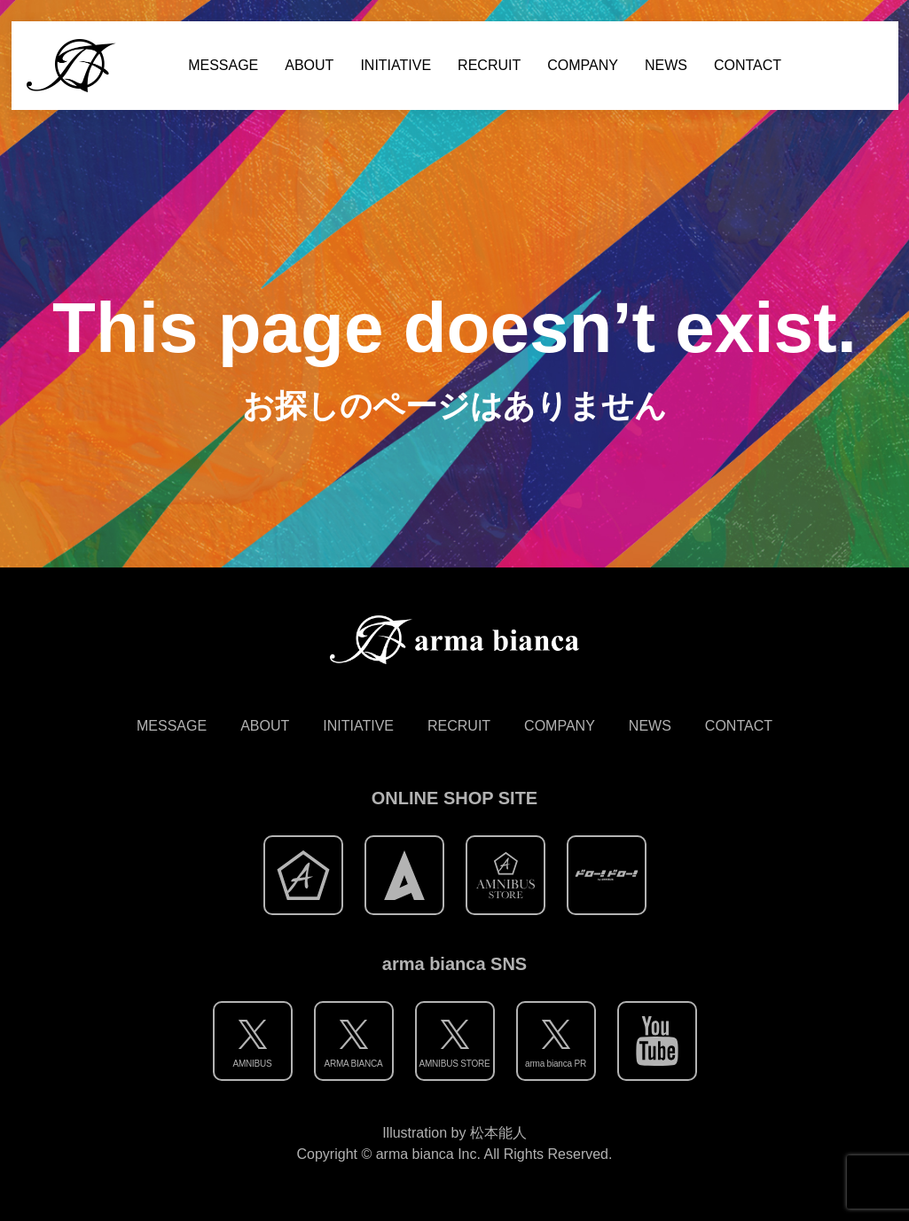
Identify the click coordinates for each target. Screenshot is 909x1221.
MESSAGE (223, 65)
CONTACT (747, 65)
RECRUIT (489, 65)
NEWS (666, 65)
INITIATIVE (395, 65)
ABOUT (309, 65)
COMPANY (582, 65)
